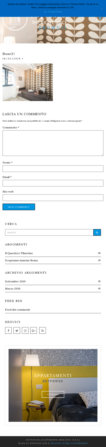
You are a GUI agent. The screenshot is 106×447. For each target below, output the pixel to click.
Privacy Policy (55, 12)
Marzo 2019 (12, 288)
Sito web (8, 191)
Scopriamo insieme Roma (21, 260)
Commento (11, 127)
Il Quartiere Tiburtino (19, 253)
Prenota (53, 394)
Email (7, 177)
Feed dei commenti (17, 309)
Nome (7, 162)
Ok (45, 12)
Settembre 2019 (15, 281)
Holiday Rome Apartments (69, 443)
